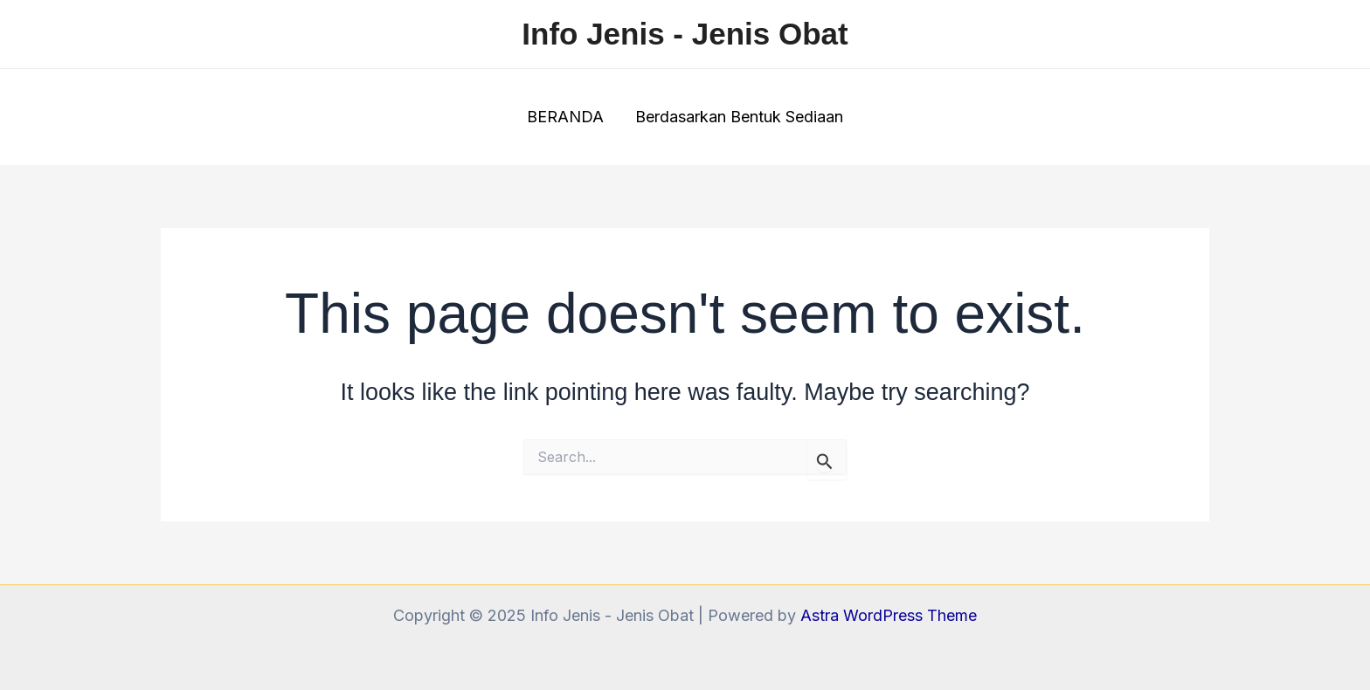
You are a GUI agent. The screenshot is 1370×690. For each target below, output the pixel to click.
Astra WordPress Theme (888, 615)
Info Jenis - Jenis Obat (685, 34)
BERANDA (565, 116)
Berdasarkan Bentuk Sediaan (739, 116)
